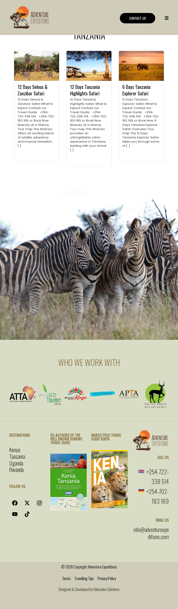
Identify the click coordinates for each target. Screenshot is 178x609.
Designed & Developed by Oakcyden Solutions (89, 589)
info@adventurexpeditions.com (151, 533)
